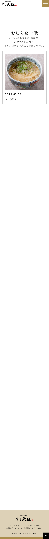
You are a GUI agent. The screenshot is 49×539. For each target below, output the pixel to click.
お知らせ (37, 525)
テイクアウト (28, 525)
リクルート (18, 528)
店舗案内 (10, 528)
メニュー (19, 525)
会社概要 (27, 528)
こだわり (11, 525)
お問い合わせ (37, 528)
